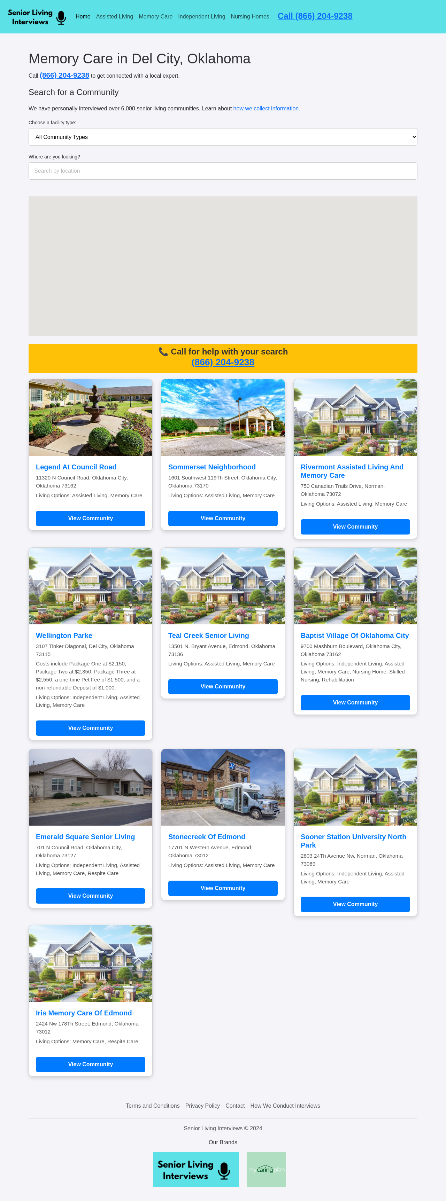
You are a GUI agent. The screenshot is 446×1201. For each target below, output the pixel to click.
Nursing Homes (250, 17)
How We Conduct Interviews (285, 1106)
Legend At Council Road (76, 467)
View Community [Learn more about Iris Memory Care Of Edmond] (90, 1064)
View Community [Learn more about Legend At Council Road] (90, 518)
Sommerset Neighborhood (212, 467)
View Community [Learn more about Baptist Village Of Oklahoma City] (355, 702)
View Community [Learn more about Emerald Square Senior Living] (90, 896)
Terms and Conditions (153, 1106)
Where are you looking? (54, 156)
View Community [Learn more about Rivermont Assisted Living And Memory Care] (355, 527)
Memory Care (155, 17)
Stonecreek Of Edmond (206, 837)
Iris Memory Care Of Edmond (84, 1013)
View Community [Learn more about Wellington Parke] (90, 728)
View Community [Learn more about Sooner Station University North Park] (355, 904)
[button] (224, 270)
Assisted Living (114, 17)
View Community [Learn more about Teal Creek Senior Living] (223, 686)
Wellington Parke (64, 635)
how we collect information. (266, 108)
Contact (235, 1106)
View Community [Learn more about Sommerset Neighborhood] (223, 518)
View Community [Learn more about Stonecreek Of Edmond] (223, 888)
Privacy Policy (202, 1106)
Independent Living (201, 17)
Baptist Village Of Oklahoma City (355, 635)
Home (83, 17)
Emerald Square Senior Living (85, 837)
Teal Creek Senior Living (208, 635)
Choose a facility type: (52, 122)
